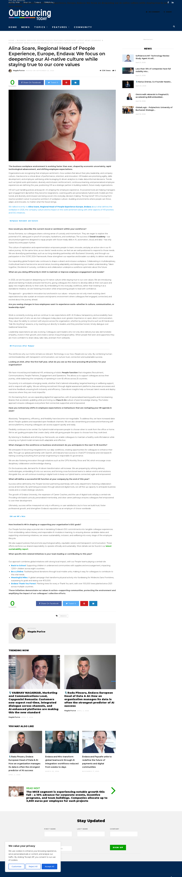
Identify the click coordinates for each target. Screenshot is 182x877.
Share (168, 13)
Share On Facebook (31, 78)
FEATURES (59, 25)
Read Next (33, 783)
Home (12, 36)
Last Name (82, 824)
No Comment (153, 13)
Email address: (52, 839)
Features (59, 36)
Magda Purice (14, 713)
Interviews (70, 36)
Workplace (77, 38)
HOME (13, 25)
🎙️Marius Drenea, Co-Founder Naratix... (154, 77)
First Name (50, 824)
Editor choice (45, 36)
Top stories (56, 38)
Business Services (26, 36)
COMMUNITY (83, 25)
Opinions (35, 38)
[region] (33, 857)
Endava (63, 611)
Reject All (33, 866)
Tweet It (53, 78)
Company (114, 824)
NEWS (25, 25)
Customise (16, 866)
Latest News (83, 36)
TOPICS (40, 25)
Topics (67, 38)
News (27, 38)
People (45, 38)
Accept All (49, 866)
